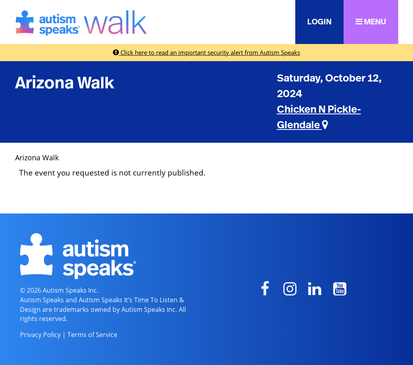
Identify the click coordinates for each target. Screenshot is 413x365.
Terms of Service (92, 334)
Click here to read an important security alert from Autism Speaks (206, 52)
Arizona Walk (64, 83)
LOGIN (319, 22)
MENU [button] (371, 22)
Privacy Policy (40, 334)
